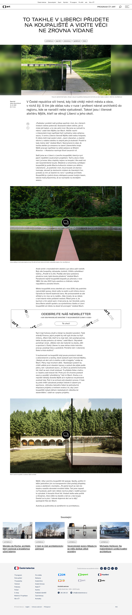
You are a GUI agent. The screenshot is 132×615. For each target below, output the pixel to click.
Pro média (38, 575)
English (27, 607)
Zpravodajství (52, 2)
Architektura (49, 41)
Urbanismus (67, 41)
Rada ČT (37, 587)
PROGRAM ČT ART (106, 7)
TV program (73, 2)
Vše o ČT (91, 2)
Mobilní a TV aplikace (21, 596)
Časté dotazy (39, 596)
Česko (84, 41)
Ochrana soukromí (37, 607)
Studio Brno (39, 581)
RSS (116, 607)
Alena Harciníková (15, 103)
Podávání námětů (40, 593)
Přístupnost (47, 607)
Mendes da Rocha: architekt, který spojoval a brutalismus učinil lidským (17, 549)
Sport (59, 2)
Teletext (17, 584)
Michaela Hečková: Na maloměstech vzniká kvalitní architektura (113, 549)
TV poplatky (18, 581)
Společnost (77, 41)
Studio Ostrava (39, 584)
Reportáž (58, 41)
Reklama (38, 578)
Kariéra (37, 590)
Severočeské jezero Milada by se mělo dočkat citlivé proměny (82, 549)
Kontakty (38, 598)
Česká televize (42, 2)
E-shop (16, 593)
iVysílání (65, 2)
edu (86, 2)
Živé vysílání (18, 578)
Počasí (16, 590)
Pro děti (81, 2)
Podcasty (17, 587)
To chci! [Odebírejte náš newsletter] (66, 323)
